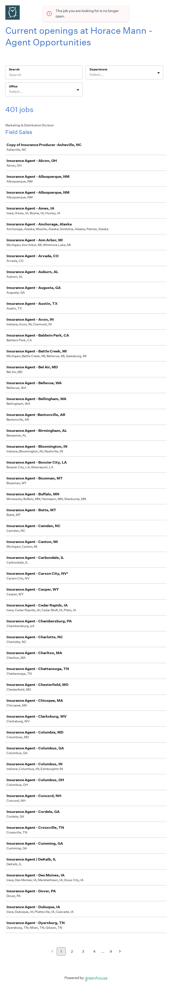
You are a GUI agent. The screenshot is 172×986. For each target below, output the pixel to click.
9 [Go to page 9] (111, 951)
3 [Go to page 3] (83, 951)
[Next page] (120, 952)
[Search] (43, 75)
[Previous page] (52, 952)
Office (13, 86)
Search (14, 69)
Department (98, 69)
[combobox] (9, 91)
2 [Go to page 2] (72, 951)
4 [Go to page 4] (94, 951)
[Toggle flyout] (158, 73)
